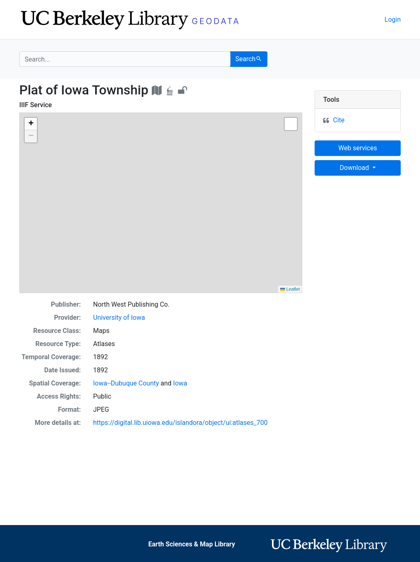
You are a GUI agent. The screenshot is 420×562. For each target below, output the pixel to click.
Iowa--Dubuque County (126, 383)
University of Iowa (119, 317)
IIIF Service (35, 105)
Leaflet (290, 289)
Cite (339, 120)
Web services (357, 148)
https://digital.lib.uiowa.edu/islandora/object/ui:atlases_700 (180, 423)
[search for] (125, 59)
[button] (31, 124)
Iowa (180, 383)
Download (355, 168)
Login (393, 19)
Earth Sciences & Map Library (191, 544)
